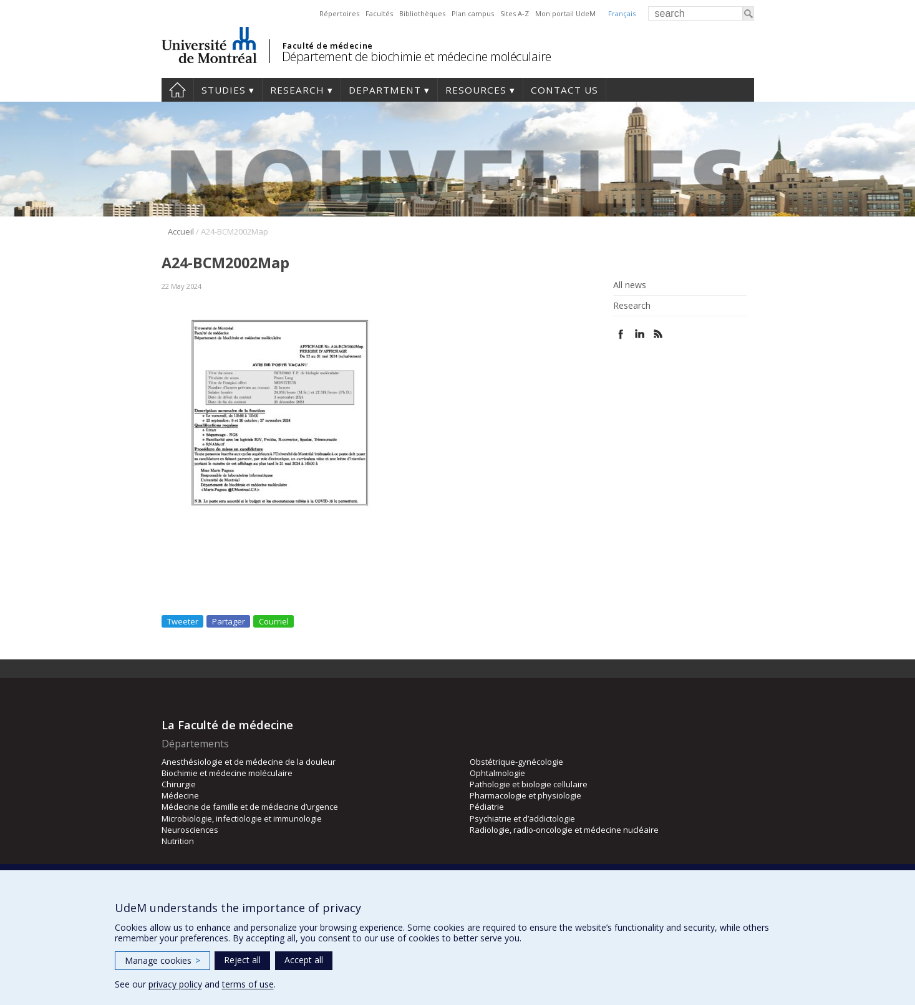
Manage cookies (162, 960)
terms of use (248, 984)
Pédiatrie (487, 806)
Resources (475, 90)
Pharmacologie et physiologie (525, 795)
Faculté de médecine (328, 45)
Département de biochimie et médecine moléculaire (416, 56)
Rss (658, 334)
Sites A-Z (514, 13)
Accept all (303, 960)
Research (297, 90)
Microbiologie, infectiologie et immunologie (242, 818)
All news (629, 285)
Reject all (242, 960)
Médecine (180, 795)
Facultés (379, 13)
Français (622, 13)
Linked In (639, 334)
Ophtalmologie (497, 773)
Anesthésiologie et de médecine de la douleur (249, 761)
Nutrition (178, 841)
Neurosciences (190, 829)
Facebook (621, 334)
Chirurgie (179, 784)
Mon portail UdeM (565, 13)
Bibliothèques (422, 13)
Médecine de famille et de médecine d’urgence (250, 806)
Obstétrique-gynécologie (516, 761)
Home (177, 90)
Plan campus (473, 13)
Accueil (181, 231)
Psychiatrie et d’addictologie (522, 818)
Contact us (564, 90)
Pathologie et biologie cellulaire (529, 784)
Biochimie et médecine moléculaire (227, 773)
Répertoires (339, 13)
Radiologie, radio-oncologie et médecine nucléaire (564, 829)
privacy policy (175, 984)
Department (385, 90)
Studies (223, 90)
